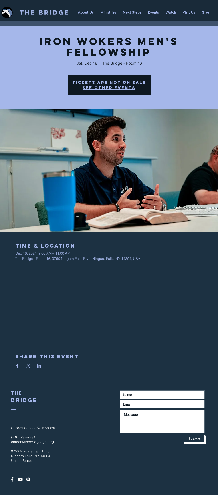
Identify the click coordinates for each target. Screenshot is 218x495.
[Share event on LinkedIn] (39, 366)
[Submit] (194, 439)
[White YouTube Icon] (20, 479)
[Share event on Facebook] (17, 366)
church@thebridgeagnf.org (32, 442)
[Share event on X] (28, 366)
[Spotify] (28, 479)
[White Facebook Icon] (12, 479)
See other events (109, 87)
